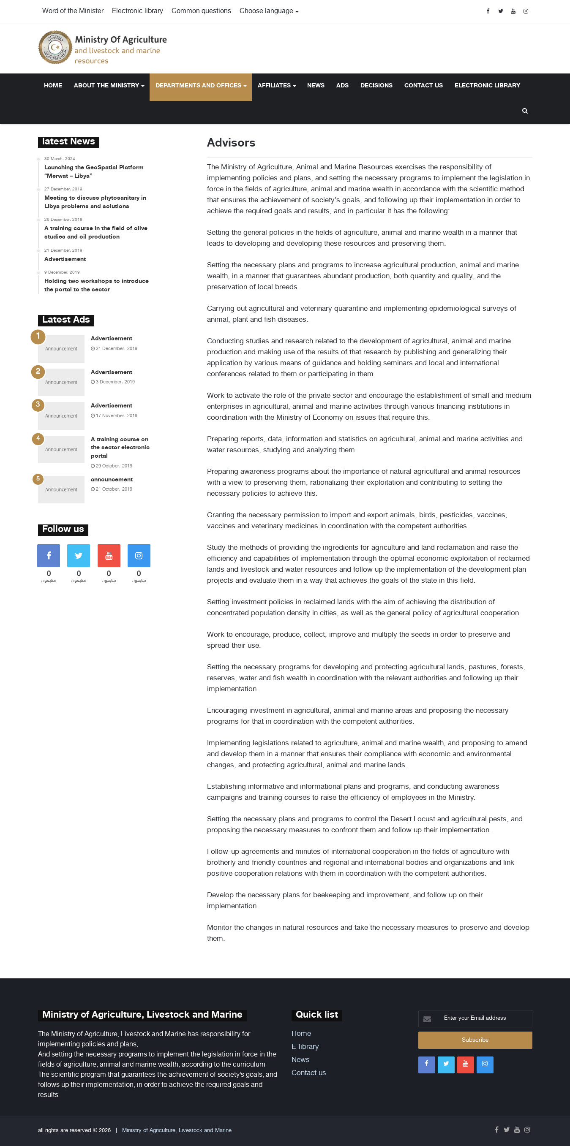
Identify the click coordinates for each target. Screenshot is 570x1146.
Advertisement (111, 338)
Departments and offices (198, 86)
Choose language (266, 12)
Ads (342, 86)
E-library (305, 1047)
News (316, 86)
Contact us (423, 86)
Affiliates (274, 86)
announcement (112, 479)
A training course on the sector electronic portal (120, 448)
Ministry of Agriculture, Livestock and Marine (177, 1130)
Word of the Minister (73, 12)
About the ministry (106, 86)
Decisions (376, 86)
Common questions (201, 12)
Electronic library (137, 12)
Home (53, 86)
